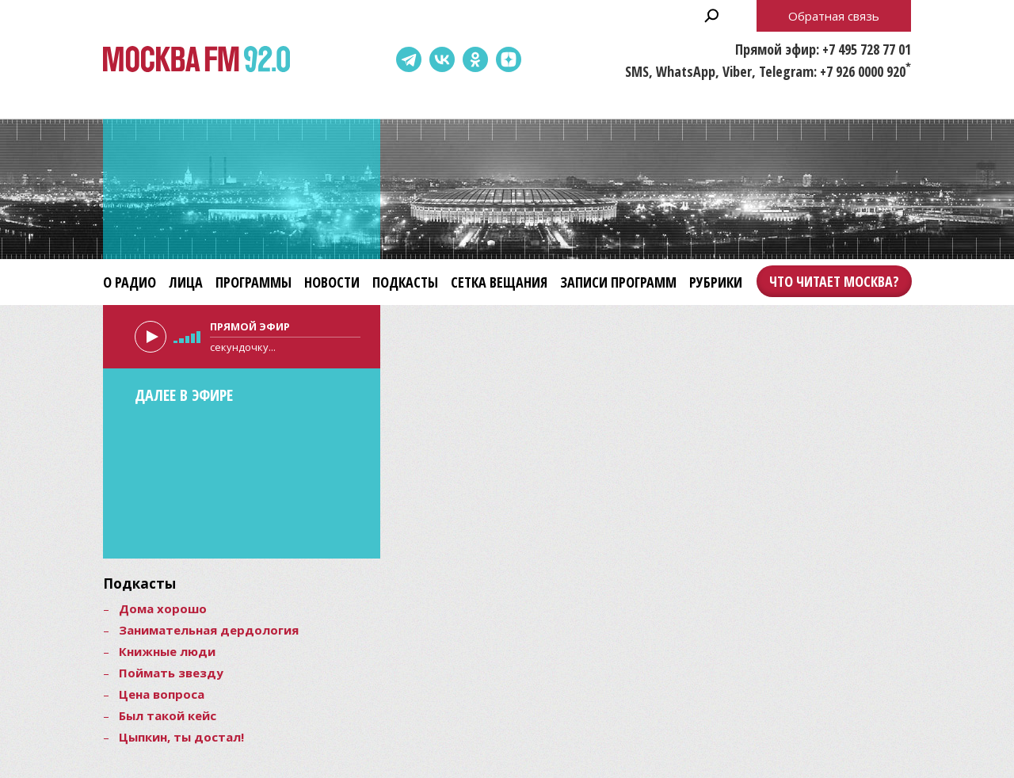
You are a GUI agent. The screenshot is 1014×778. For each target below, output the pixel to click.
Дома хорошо (163, 608)
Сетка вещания (499, 282)
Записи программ (618, 282)
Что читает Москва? (834, 281)
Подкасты (405, 282)
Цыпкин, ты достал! (181, 737)
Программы (253, 282)
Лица (186, 282)
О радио (129, 282)
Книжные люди (167, 651)
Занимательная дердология (209, 630)
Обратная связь (833, 16)
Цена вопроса (161, 694)
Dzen (508, 59)
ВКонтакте (442, 59)
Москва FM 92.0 (196, 60)
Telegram (408, 59)
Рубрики (715, 282)
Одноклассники (475, 59)
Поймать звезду (171, 673)
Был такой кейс (167, 715)
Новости (332, 282)
